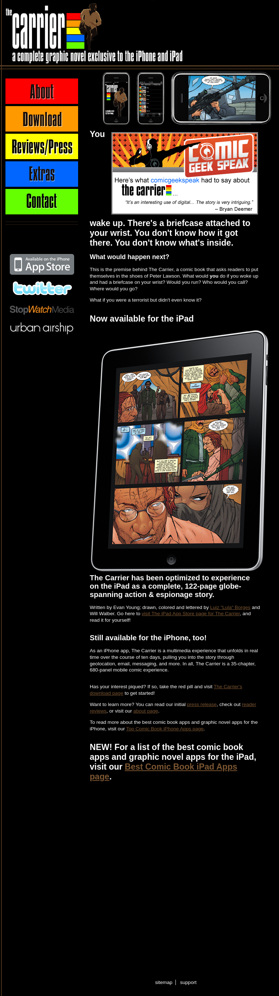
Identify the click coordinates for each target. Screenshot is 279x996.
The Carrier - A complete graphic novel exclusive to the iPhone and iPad (51, 32)
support (188, 982)
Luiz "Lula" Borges (230, 607)
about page (145, 711)
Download (41, 119)
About (41, 91)
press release (202, 704)
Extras (41, 174)
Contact (41, 201)
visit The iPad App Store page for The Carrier (191, 613)
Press (41, 146)
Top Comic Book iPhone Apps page (164, 728)
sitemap (164, 982)
